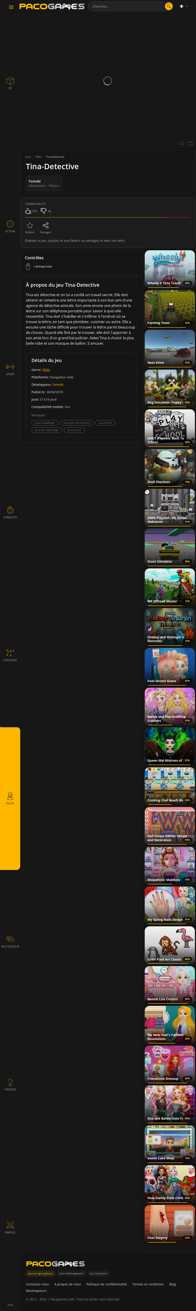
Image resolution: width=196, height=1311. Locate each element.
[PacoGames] (55, 1265)
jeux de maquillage (47, 430)
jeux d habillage (45, 423)
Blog (172, 1284)
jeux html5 (105, 423)
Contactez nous (37, 1284)
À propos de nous (67, 1284)
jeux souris (74, 430)
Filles (46, 370)
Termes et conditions (148, 1284)
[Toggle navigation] (11, 7)
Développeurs (36, 1291)
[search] (169, 6)
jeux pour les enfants (77, 423)
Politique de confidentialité (106, 1284)
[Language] (184, 6)
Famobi (58, 384)
